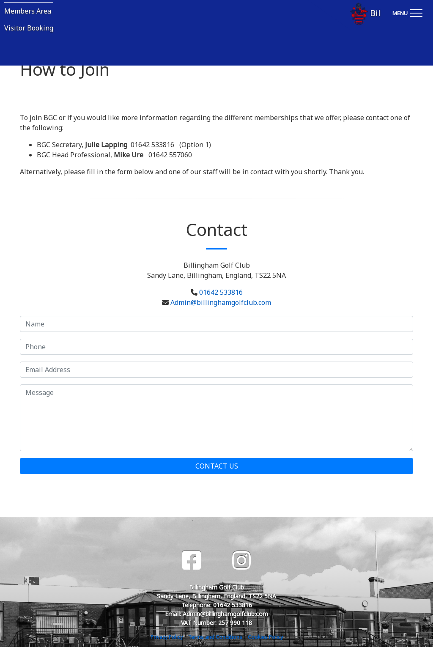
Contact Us (216, 466)
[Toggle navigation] (407, 12)
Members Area (27, 11)
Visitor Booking (28, 28)
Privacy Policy (167, 637)
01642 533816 (221, 292)
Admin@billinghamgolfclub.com (220, 302)
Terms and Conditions (215, 637)
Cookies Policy (265, 637)
